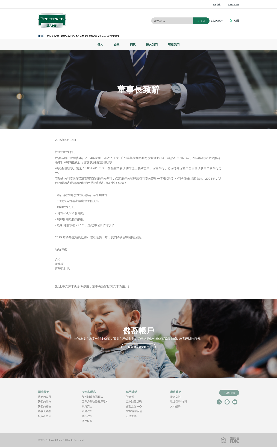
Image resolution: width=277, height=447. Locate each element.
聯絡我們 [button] (175, 392)
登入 (201, 21)
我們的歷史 (44, 401)
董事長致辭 (44, 411)
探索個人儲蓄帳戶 (138, 347)
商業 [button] (133, 44)
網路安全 (87, 406)
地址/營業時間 (184, 401)
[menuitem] (100, 44)
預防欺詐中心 (134, 406)
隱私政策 (87, 416)
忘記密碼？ (217, 20)
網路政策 (87, 411)
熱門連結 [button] (131, 392)
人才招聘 (175, 406)
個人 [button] (100, 44)
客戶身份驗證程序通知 (95, 401)
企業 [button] (116, 44)
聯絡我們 (173, 44)
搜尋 (234, 20)
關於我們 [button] (43, 392)
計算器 (135, 397)
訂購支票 (131, 416)
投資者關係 (50, 416)
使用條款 (87, 420)
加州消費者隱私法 (98, 397)
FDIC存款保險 (134, 411)
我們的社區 (44, 406)
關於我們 (152, 44)
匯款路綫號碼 (134, 401)
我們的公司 (44, 396)
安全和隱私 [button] (89, 392)
